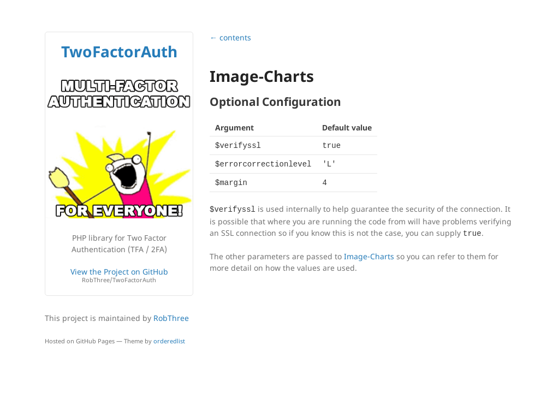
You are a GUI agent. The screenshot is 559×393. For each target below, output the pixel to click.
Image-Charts (369, 256)
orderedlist (169, 341)
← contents (230, 37)
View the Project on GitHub (119, 275)
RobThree (171, 318)
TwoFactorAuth (119, 51)
